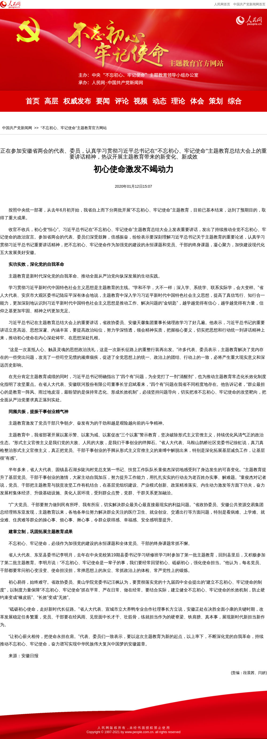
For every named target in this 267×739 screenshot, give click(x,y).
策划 (216, 101)
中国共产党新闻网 (17, 128)
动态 (159, 101)
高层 (51, 101)
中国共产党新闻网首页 (249, 4)
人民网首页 (222, 4)
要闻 (103, 101)
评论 (122, 101)
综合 (235, 101)
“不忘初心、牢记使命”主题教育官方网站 (74, 128)
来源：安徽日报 (23, 655)
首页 (33, 101)
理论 (178, 101)
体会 (197, 101)
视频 (140, 101)
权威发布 (77, 101)
